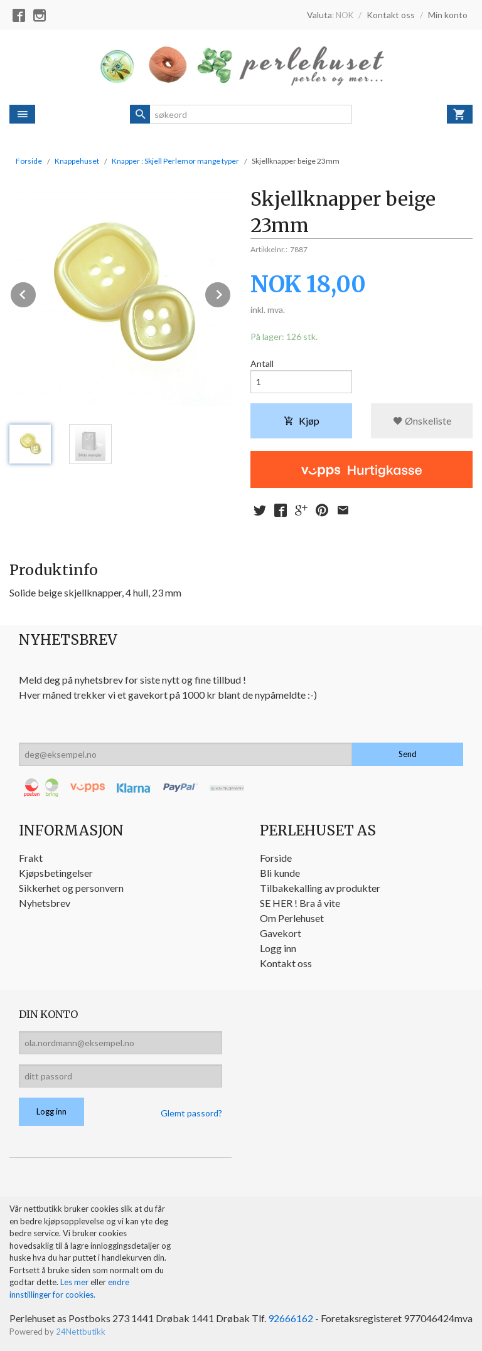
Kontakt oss (286, 963)
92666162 (290, 1318)
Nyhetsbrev (44, 903)
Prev (36, 292)
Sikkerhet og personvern (71, 888)
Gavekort (280, 933)
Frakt (31, 858)
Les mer (75, 1282)
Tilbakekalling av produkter (320, 888)
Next (231, 292)
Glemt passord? (191, 1113)
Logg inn (278, 948)
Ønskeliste (422, 420)
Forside (29, 161)
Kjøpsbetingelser (56, 873)
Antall (262, 363)
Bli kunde (280, 873)
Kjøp (301, 420)
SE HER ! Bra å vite (300, 903)
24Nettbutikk (80, 1332)
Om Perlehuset (292, 918)
